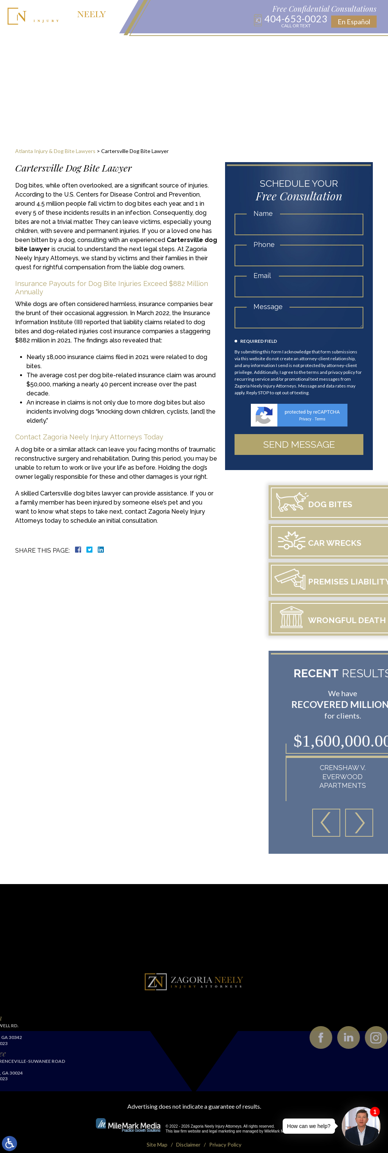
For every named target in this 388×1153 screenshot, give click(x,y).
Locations (150, 45)
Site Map (157, 1136)
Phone (264, 244)
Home (41, 45)
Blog (178, 45)
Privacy (305, 419)
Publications (209, 45)
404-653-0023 (295, 21)
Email (262, 276)
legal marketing (222, 1123)
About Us (67, 45)
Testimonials (280, 45)
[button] (364, 815)
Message (268, 307)
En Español (354, 21)
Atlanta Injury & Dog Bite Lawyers (55, 151)
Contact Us (322, 45)
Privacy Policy (225, 1136)
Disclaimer (188, 1136)
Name (263, 213)
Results (244, 45)
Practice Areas (107, 45)
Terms (319, 419)
